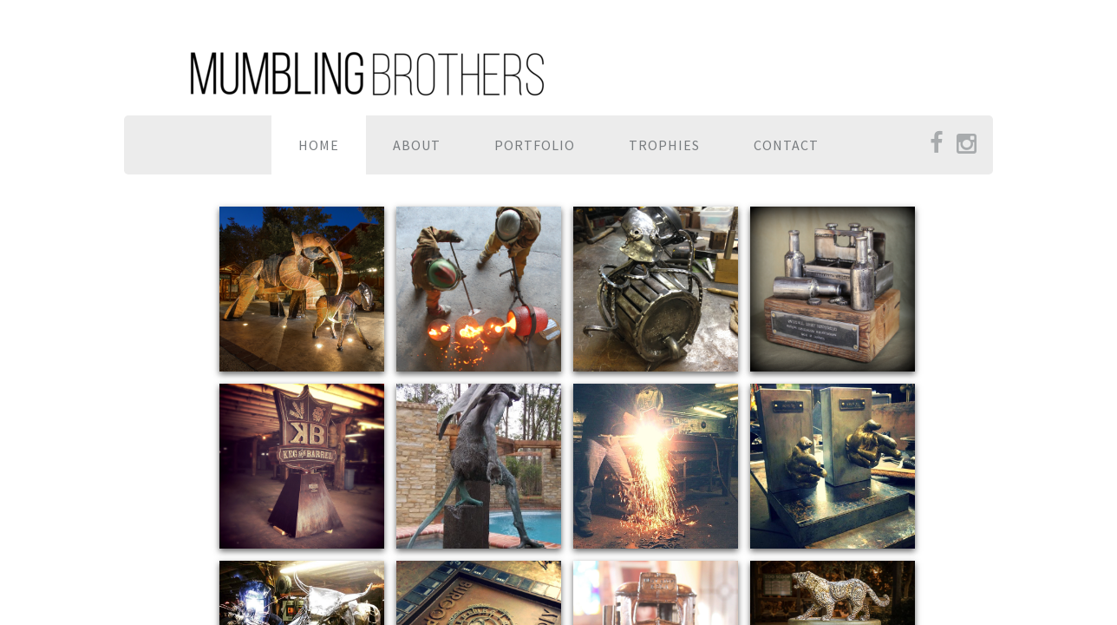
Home (318, 145)
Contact (786, 145)
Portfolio (534, 145)
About (417, 145)
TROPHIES (664, 145)
